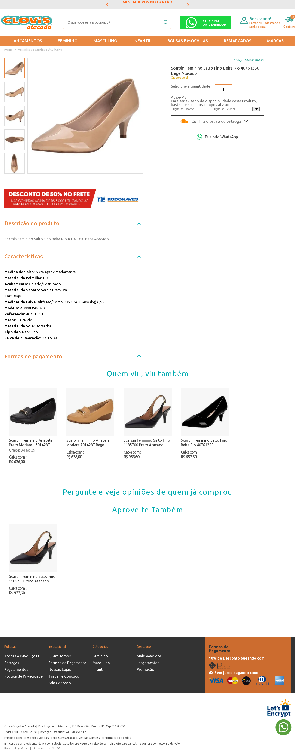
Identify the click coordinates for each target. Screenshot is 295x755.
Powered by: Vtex (15, 748)
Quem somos (60, 656)
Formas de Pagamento (67, 663)
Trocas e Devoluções (21, 656)
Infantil (142, 40)
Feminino (68, 40)
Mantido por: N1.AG (47, 748)
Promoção (145, 669)
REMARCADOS (237, 40)
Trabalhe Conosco (64, 676)
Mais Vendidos (149, 656)
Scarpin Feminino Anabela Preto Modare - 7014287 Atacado (30, 442)
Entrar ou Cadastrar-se (264, 22)
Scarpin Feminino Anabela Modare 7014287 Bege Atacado (87, 442)
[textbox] (117, 22)
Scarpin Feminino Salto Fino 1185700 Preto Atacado (147, 442)
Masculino (105, 40)
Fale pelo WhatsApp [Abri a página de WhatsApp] (217, 137)
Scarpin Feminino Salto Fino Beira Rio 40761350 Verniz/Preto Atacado (204, 442)
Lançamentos (26, 40)
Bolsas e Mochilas (187, 40)
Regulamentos (16, 669)
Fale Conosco (60, 683)
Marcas (275, 40)
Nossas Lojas (60, 669)
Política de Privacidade (23, 676)
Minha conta (257, 26)
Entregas (11, 663)
